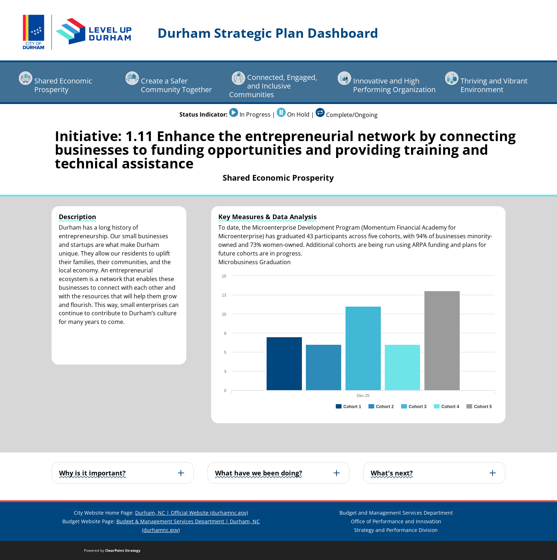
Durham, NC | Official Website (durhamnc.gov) (191, 512)
